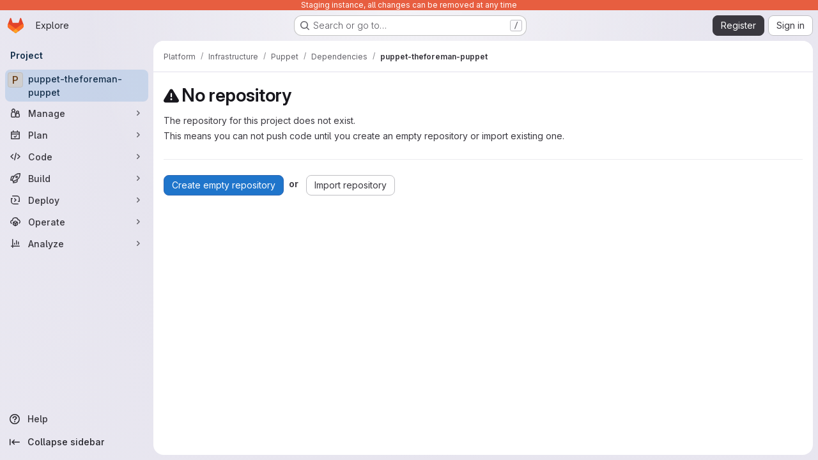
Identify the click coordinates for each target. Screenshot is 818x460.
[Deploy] (76, 200)
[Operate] (76, 221)
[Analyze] (76, 243)
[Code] (76, 156)
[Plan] (76, 135)
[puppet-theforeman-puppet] (76, 86)
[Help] (76, 419)
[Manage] (76, 113)
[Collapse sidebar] (76, 442)
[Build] (76, 178)
